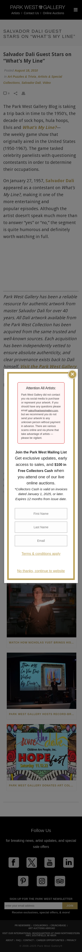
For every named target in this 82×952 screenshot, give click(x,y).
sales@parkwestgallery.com (43, 410)
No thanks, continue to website (41, 571)
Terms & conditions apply (41, 554)
